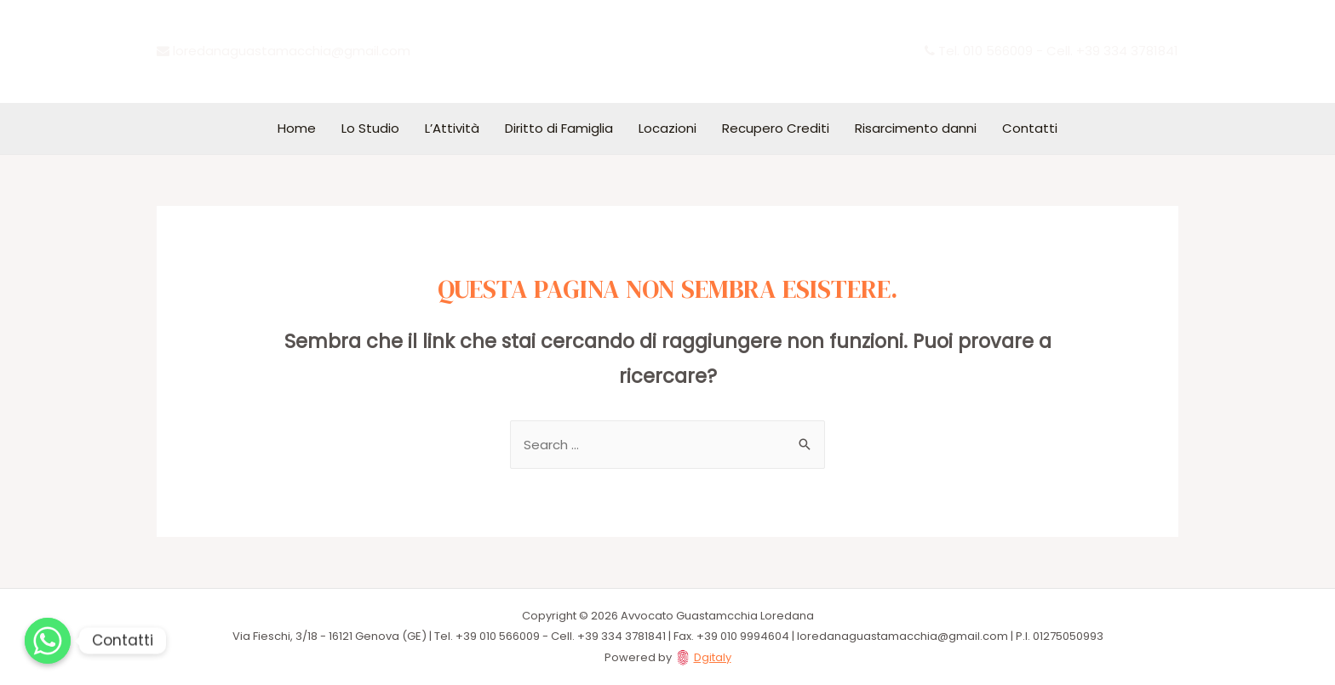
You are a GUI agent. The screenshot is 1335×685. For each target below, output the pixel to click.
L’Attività (452, 128)
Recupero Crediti (775, 128)
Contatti (1029, 128)
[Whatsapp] (48, 641)
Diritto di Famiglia (559, 128)
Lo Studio (370, 128)
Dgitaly (712, 657)
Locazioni (667, 128)
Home (297, 128)
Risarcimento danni (916, 128)
